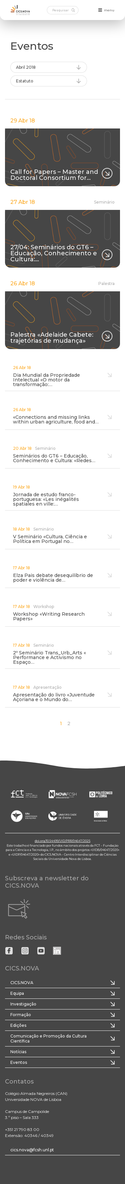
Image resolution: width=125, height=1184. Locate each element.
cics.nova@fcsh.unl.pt (32, 1149)
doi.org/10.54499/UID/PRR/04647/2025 (62, 841)
